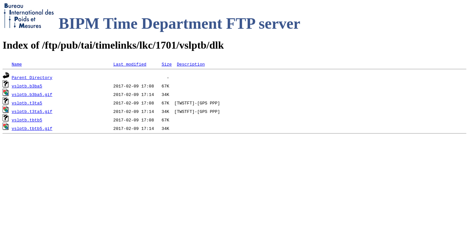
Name (17, 64)
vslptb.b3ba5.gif (32, 94)
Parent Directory (32, 77)
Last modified (129, 64)
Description (191, 64)
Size (167, 64)
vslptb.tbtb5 (27, 120)
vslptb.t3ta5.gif (32, 111)
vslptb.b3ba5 (27, 86)
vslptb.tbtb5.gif (32, 128)
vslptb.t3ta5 (27, 103)
